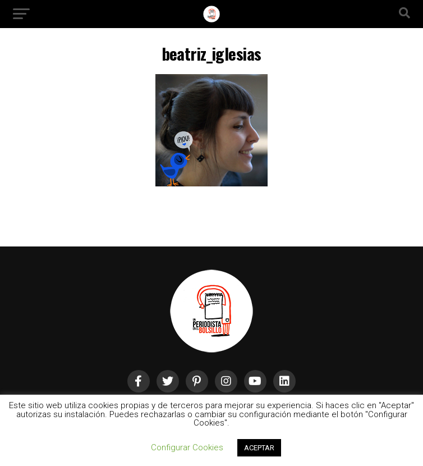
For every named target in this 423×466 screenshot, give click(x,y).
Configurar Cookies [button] (187, 447)
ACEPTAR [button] (259, 448)
